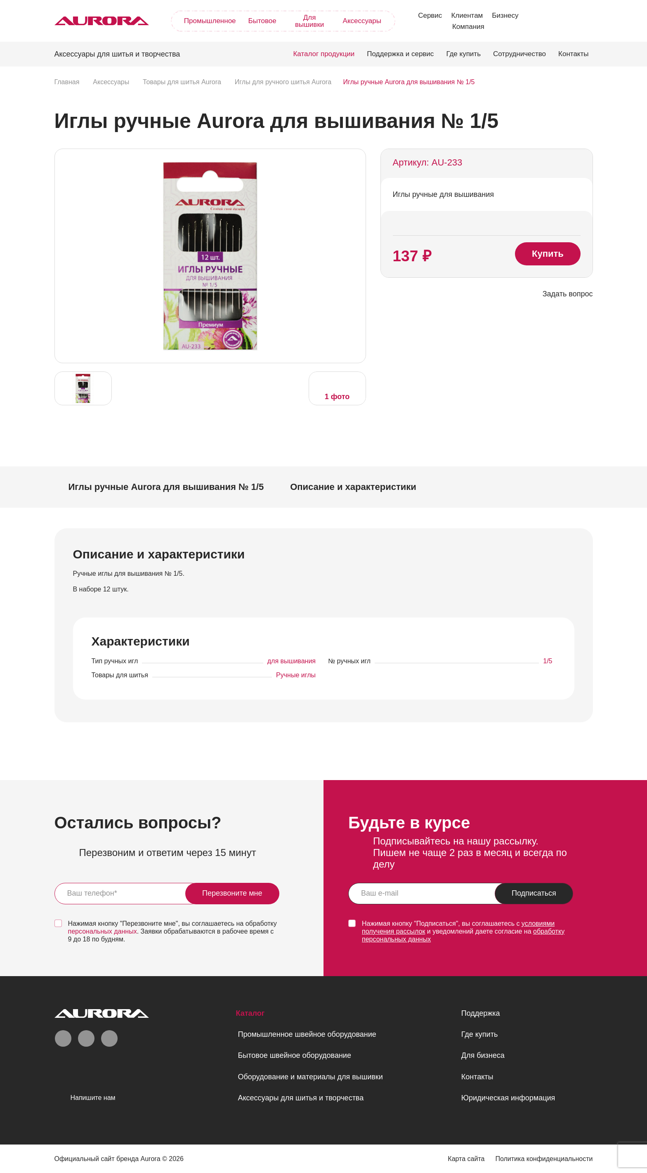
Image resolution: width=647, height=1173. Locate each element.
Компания (468, 27)
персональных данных (102, 931)
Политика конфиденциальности (544, 1158)
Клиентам (467, 15)
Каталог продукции (323, 54)
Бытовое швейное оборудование (294, 1055)
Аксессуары (362, 21)
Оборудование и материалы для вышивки (310, 1077)
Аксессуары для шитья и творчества (301, 1098)
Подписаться (534, 893)
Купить (548, 253)
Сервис (430, 15)
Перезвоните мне (232, 893)
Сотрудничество (519, 54)
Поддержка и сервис (400, 54)
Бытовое (262, 21)
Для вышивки (309, 21)
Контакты (573, 54)
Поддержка (480, 1013)
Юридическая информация (508, 1098)
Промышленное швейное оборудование (307, 1034)
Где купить (463, 54)
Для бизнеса (483, 1055)
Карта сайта (466, 1158)
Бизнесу (505, 15)
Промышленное (210, 21)
